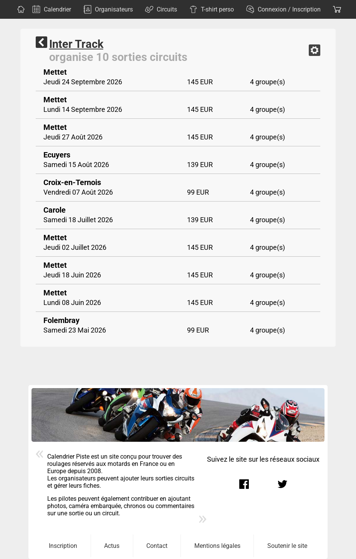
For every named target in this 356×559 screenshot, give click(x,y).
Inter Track (76, 44)
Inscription (63, 545)
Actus (111, 545)
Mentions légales (217, 545)
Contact (156, 545)
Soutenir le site (287, 545)
